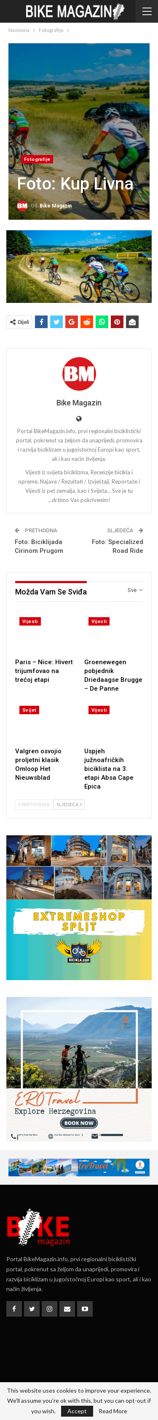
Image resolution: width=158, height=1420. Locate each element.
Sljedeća (69, 804)
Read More (113, 1411)
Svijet (29, 710)
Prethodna (33, 804)
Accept (77, 1411)
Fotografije (37, 159)
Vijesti (30, 621)
